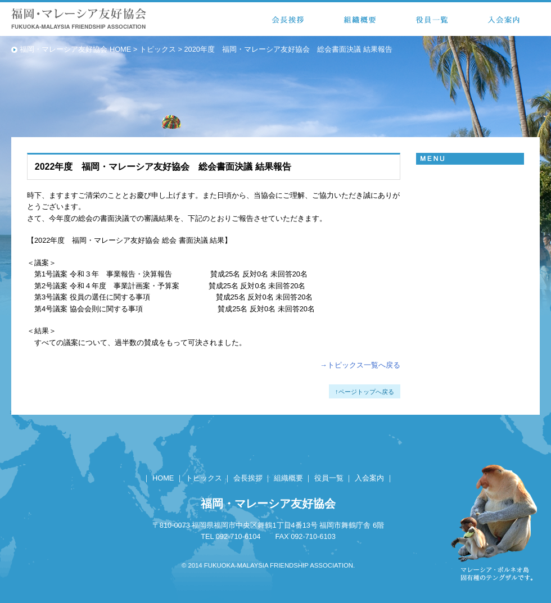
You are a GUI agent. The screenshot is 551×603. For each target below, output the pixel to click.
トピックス (157, 49)
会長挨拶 (248, 478)
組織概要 (288, 478)
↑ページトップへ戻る (364, 391)
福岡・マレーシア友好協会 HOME (75, 49)
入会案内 (369, 478)
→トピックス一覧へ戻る (360, 365)
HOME (163, 478)
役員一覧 (329, 478)
